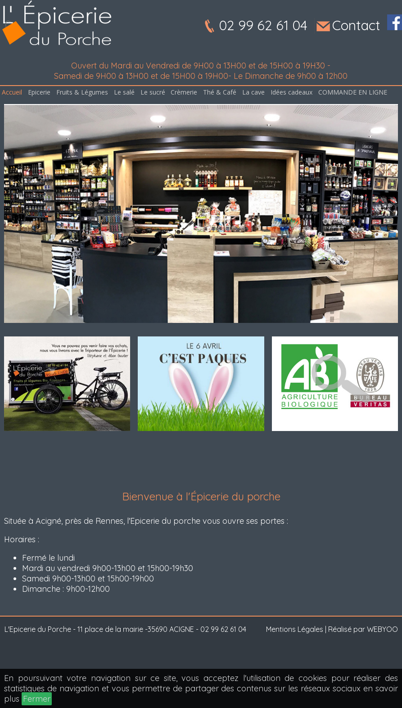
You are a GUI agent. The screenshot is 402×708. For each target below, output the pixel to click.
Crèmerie (184, 92)
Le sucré (152, 92)
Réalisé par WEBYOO (363, 629)
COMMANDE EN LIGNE (352, 92)
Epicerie (39, 92)
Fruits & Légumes (82, 92)
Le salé (124, 92)
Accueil (12, 92)
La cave (253, 92)
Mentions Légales (294, 629)
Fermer (36, 699)
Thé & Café (219, 92)
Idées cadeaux (291, 92)
